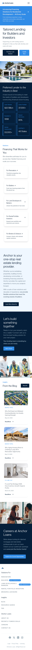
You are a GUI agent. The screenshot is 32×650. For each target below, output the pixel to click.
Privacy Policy (15, 643)
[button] (28, 3)
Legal (8, 643)
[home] (7, 3)
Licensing (22, 643)
